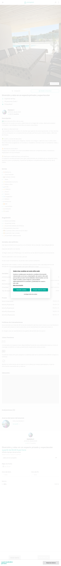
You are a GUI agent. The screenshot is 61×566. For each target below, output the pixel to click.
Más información (18, 285)
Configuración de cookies (30, 294)
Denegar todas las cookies (39, 289)
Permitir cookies (21, 290)
